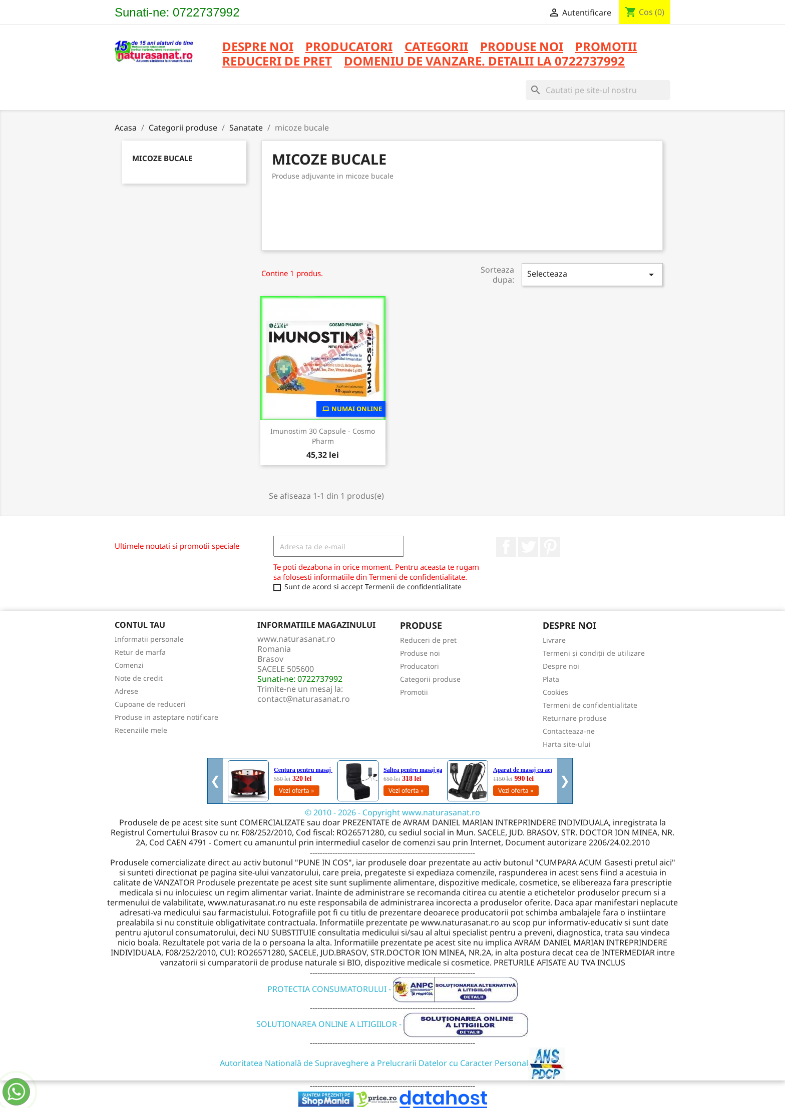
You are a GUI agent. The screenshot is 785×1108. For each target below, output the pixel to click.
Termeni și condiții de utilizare (594, 653)
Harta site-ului (567, 744)
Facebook (506, 547)
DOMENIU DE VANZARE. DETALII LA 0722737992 (484, 62)
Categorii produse (430, 679)
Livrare (554, 640)
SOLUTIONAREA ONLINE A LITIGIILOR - (392, 1023)
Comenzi (129, 665)
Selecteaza (592, 274)
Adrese (126, 691)
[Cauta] (598, 90)
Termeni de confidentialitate (590, 705)
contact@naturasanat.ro (303, 698)
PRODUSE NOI (521, 47)
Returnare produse (575, 718)
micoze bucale (162, 158)
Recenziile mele (141, 730)
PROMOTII (606, 47)
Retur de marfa (140, 652)
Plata (551, 679)
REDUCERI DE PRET (277, 62)
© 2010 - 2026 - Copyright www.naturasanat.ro (392, 812)
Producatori (419, 666)
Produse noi (420, 653)
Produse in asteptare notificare (166, 717)
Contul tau (140, 624)
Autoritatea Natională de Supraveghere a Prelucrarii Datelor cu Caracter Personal (393, 1062)
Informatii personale (149, 639)
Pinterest (550, 547)
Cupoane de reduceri (150, 704)
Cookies (555, 692)
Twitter (528, 547)
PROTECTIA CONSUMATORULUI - (392, 988)
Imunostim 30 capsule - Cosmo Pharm (322, 436)
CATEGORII (436, 47)
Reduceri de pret (428, 640)
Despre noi (257, 47)
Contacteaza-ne (569, 731)
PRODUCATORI (348, 47)
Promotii (414, 692)
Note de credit (139, 678)
